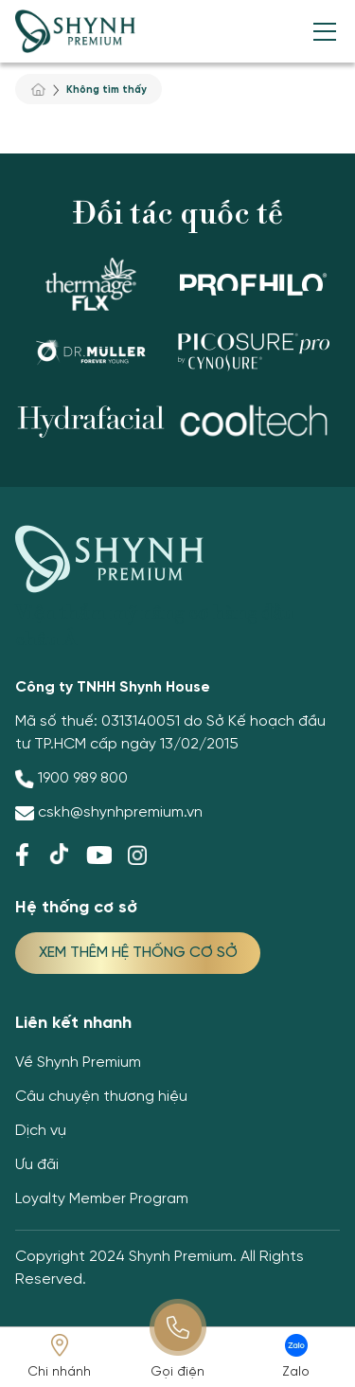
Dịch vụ (40, 1131)
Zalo (296, 1372)
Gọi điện (177, 1372)
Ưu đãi (37, 1165)
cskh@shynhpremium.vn (120, 812)
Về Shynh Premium (78, 1062)
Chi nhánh (59, 1372)
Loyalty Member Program (101, 1199)
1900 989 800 (83, 778)
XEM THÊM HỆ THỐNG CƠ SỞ (138, 953)
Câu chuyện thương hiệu (101, 1097)
